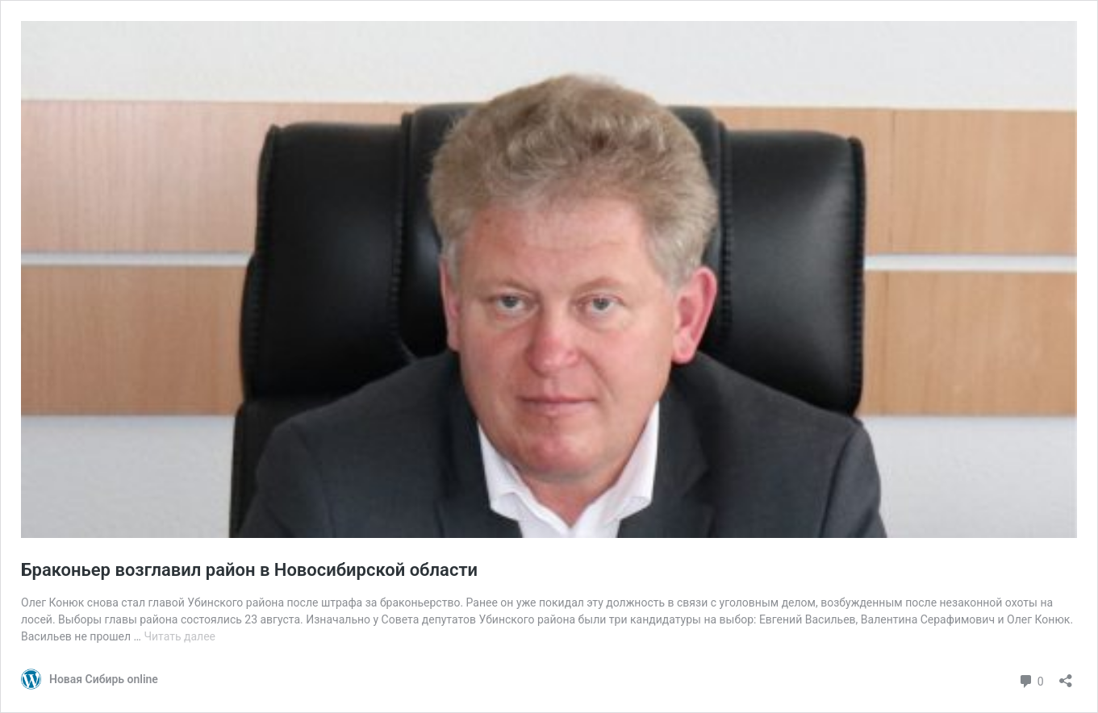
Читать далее (179, 636)
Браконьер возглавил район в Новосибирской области (249, 570)
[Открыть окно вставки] (1065, 675)
